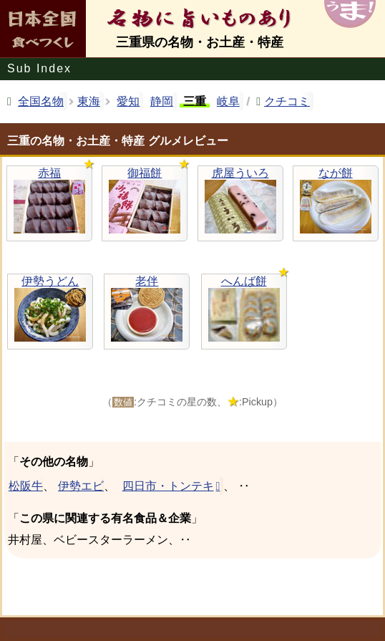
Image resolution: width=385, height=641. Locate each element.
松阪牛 (25, 486)
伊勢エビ (80, 486)
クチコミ (287, 101)
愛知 (128, 101)
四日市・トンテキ (168, 486)
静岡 (161, 101)
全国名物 (41, 101)
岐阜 (228, 101)
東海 (88, 101)
